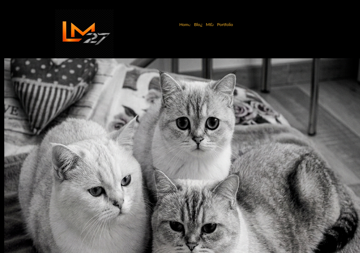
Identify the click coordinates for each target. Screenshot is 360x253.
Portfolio (225, 24)
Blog (198, 24)
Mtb (209, 24)
